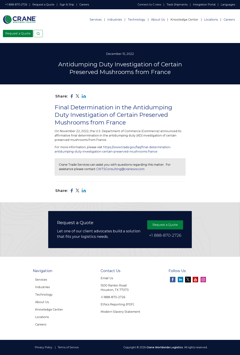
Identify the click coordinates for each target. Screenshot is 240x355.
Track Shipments (177, 4)
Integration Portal (204, 4)
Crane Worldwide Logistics (164, 347)
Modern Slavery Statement (120, 311)
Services (96, 19)
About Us (158, 19)
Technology (136, 19)
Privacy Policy (43, 347)
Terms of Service (68, 347)
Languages (228, 4)
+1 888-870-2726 (16, 4)
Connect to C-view (149, 4)
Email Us (107, 278)
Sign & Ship (67, 4)
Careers (84, 4)
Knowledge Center (184, 19)
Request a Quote (43, 4)
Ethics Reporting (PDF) (117, 304)
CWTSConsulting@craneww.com (120, 169)
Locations (211, 19)
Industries (114, 19)
